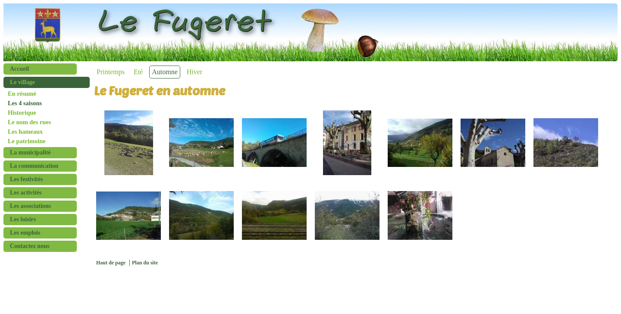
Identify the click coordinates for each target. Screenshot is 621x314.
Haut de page (110, 263)
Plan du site (145, 263)
